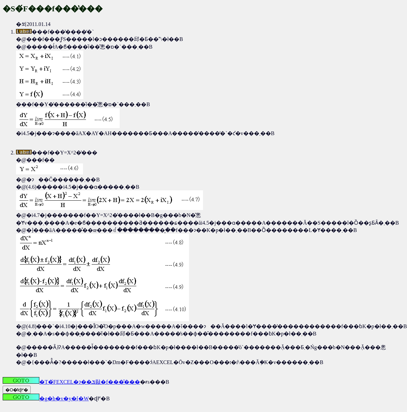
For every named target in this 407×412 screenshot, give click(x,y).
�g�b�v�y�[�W (46, 398)
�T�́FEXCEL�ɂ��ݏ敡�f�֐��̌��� (71, 382)
